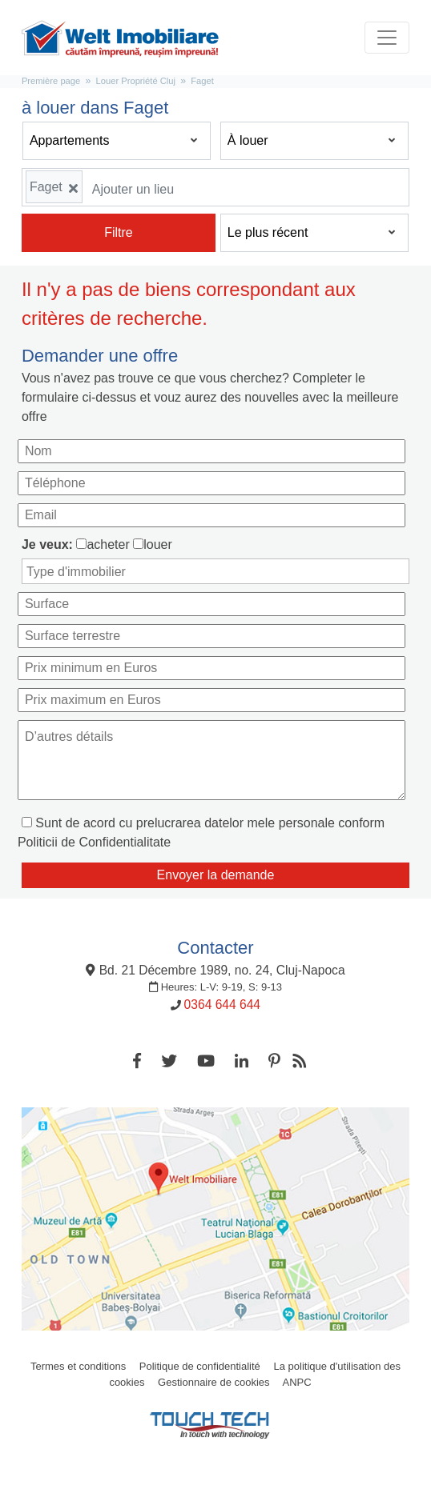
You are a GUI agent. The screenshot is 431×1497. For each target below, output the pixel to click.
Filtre (118, 232)
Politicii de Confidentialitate (94, 842)
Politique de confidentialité (199, 1366)
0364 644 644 (222, 1004)
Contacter (215, 948)
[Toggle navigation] (387, 38)
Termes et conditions (78, 1366)
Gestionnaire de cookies (213, 1382)
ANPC (296, 1382)
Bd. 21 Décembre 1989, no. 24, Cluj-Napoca (215, 970)
